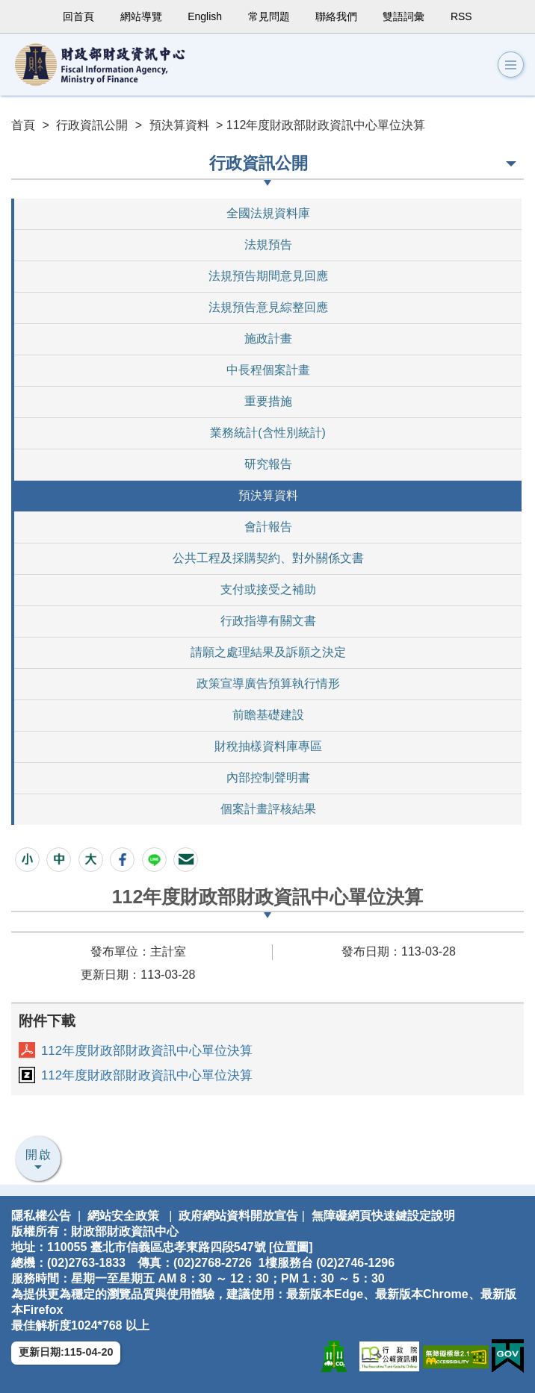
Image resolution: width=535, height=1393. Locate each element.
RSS (461, 16)
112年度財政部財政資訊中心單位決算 (147, 1051)
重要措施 (268, 401)
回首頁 (78, 16)
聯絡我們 (336, 16)
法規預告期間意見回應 (268, 275)
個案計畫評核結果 (268, 809)
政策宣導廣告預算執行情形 (268, 683)
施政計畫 (268, 338)
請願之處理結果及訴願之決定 (268, 652)
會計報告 (268, 526)
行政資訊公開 (92, 125)
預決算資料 (179, 125)
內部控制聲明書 (268, 777)
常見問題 (269, 16)
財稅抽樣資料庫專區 (268, 746)
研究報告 (268, 464)
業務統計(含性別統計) (268, 432)
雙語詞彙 (403, 16)
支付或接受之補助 (268, 589)
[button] (510, 64)
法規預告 (268, 244)
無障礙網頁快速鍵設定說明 (383, 1215)
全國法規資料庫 (268, 213)
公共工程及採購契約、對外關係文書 (268, 558)
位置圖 (291, 1247)
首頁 (23, 125)
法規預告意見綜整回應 (268, 307)
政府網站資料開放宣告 (238, 1215)
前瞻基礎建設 (268, 714)
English (205, 16)
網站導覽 (141, 16)
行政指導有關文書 (268, 620)
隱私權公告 (41, 1215)
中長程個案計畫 (268, 370)
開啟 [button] (38, 1154)
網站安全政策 (123, 1215)
